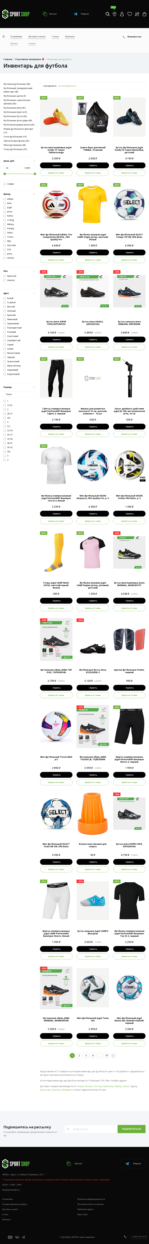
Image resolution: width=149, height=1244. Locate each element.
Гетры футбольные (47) (15, 149)
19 (106, 1055)
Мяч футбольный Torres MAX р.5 (56, 758)
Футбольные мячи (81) (14, 107)
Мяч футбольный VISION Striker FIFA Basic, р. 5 (129, 497)
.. (99, 1055)
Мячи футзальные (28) (14, 145)
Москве (88, 1086)
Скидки (32, 43)
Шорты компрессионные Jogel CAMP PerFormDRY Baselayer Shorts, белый (56, 933)
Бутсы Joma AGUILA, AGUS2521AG (92, 322)
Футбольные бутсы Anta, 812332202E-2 (93, 671)
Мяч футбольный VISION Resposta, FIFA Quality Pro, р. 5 (93, 497)
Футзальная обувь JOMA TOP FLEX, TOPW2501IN (56, 671)
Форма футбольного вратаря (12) (18, 130)
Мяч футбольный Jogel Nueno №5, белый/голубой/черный (129, 1020)
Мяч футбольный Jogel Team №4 (93, 1019)
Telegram (81, 14)
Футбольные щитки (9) (14, 95)
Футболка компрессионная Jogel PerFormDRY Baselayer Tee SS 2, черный (129, 933)
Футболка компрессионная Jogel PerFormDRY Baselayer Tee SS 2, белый (56, 498)
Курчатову (45, 1089)
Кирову (117, 1086)
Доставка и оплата (37, 36)
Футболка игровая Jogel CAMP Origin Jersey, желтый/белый (92, 237)
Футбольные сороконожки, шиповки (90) (17, 102)
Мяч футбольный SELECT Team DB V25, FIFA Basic (56, 845)
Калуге (126, 1086)
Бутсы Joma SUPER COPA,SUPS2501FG (56, 322)
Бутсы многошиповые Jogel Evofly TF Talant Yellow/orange (56, 150)
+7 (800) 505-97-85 (139, 1237)
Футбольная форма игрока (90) (18, 124)
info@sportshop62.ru (10, 1190)
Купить (56, 165)
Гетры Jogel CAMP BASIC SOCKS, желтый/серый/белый (56, 585)
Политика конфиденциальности (91, 1199)
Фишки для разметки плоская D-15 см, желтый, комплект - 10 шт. (93, 411)
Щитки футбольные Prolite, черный (129, 671)
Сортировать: (50, 85)
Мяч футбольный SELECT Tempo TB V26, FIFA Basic (129, 235)
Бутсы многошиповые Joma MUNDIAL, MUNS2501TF (129, 584)
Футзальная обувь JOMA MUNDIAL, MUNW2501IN (56, 1019)
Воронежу (108, 1086)
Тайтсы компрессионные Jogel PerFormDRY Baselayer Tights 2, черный (56, 411)
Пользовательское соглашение (90, 1204)
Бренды (14, 43)
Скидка (8, 184)
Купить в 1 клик (56, 173)
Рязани (80, 1086)
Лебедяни (66, 1089)
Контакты (70, 36)
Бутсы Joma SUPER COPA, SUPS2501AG (129, 845)
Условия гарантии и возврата (14, 1204)
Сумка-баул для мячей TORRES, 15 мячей (92, 148)
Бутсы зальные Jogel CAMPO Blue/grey (92, 932)
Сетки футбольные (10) (15, 136)
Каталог (50, 14)
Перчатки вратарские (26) (16, 140)
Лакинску (56, 1089)
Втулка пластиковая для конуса (93, 845)
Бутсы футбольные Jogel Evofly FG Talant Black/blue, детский (129, 150)
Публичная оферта (85, 1209)
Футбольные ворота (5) (15, 112)
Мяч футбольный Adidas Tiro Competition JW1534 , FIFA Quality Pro (56, 237)
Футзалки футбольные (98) (16, 84)
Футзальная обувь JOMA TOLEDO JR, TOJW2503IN (93, 758)
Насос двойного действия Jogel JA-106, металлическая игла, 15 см (129, 411)
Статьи (55, 36)
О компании (16, 36)
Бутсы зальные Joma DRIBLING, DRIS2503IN (129, 322)
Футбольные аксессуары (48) (17, 120)
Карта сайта (82, 1214)
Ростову (98, 1086)
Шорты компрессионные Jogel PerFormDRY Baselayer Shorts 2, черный (129, 759)
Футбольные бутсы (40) (15, 116)
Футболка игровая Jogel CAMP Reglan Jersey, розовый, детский (93, 585)
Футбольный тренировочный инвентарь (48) (17, 90)
